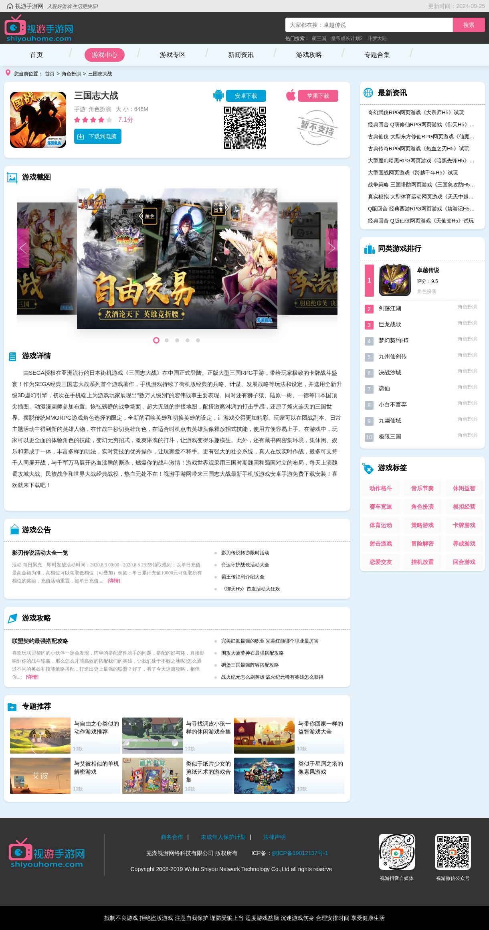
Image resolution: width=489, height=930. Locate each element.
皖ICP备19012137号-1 (300, 853)
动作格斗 (381, 488)
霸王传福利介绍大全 (243, 577)
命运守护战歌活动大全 (245, 565)
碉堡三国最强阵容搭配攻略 (250, 665)
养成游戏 (464, 543)
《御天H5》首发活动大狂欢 (250, 589)
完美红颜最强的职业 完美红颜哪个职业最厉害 (270, 641)
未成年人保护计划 (223, 837)
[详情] (113, 581)
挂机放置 (422, 562)
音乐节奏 (422, 488)
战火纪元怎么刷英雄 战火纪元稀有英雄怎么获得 (272, 677)
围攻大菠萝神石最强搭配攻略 (252, 653)
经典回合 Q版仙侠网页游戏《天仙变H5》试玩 (421, 221)
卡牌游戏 (464, 525)
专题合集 (377, 54)
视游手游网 (29, 6)
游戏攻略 (309, 54)
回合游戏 (464, 562)
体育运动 (381, 525)
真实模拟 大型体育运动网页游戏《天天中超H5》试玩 (422, 197)
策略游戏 (422, 525)
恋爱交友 (381, 562)
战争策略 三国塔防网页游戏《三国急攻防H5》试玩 (422, 185)
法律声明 (274, 837)
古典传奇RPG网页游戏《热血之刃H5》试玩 (418, 149)
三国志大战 (100, 74)
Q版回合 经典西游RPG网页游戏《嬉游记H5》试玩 (422, 209)
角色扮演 (71, 74)
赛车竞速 (381, 506)
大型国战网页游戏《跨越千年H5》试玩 (413, 173)
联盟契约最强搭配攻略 (40, 641)
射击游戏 (381, 543)
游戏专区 (173, 54)
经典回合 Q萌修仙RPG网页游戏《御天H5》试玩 (422, 124)
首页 (36, 54)
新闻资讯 (241, 54)
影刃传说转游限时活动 (245, 553)
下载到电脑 (97, 136)
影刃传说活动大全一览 (40, 553)
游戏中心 (104, 54)
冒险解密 (422, 543)
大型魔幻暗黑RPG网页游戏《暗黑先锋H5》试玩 (422, 161)
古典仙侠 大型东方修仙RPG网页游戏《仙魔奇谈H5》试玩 (422, 136)
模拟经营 (464, 506)
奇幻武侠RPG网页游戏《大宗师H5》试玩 (416, 112)
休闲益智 (464, 488)
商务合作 (172, 837)
